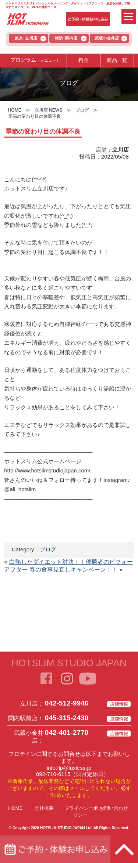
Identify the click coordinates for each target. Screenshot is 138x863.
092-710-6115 (53, 774)
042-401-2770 (66, 732)
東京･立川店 (26, 38)
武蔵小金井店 (107, 38)
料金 (83, 60)
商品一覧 (117, 60)
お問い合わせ (113, 808)
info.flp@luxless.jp (69, 768)
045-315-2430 (66, 718)
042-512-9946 (66, 703)
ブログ (48, 549)
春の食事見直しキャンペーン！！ (73, 569)
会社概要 (44, 808)
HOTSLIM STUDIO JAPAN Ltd (66, 828)
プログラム (35, 60)
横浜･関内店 (66, 38)
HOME (15, 808)
